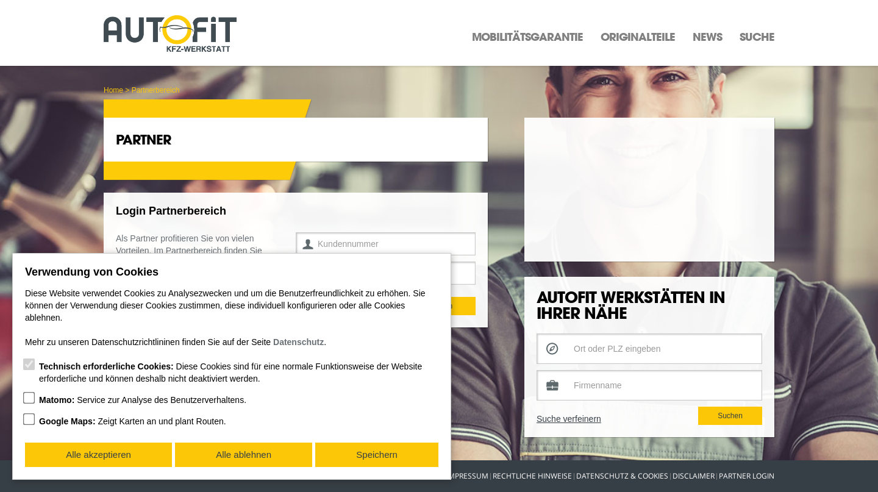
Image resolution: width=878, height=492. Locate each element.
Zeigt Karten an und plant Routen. (132, 421)
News (707, 36)
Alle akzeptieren (98, 454)
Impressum (467, 476)
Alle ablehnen (243, 454)
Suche (757, 36)
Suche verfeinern (569, 431)
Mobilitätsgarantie (527, 36)
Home (113, 90)
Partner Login (746, 476)
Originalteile (638, 36)
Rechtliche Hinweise (532, 476)
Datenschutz (298, 342)
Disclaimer (694, 476)
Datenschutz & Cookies (622, 476)
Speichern (377, 454)
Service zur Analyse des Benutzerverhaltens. (142, 400)
